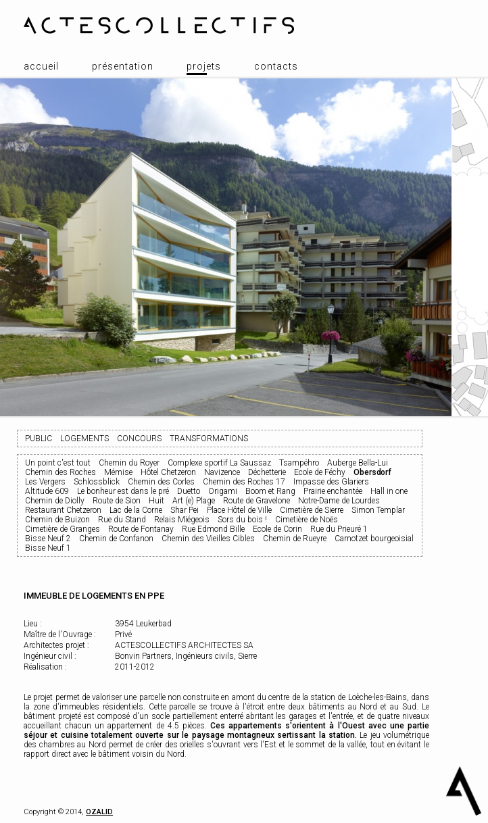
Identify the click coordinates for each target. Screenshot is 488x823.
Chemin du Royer (129, 463)
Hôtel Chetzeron (168, 472)
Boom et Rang (270, 491)
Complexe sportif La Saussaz (219, 463)
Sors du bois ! (242, 519)
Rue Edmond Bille (213, 529)
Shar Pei (184, 510)
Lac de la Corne (135, 510)
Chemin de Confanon (116, 538)
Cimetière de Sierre (311, 510)
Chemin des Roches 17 (244, 482)
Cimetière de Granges (62, 529)
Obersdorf (372, 472)
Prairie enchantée (332, 491)
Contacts (276, 66)
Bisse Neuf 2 (48, 538)
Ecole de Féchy (319, 472)
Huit (156, 500)
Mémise (118, 472)
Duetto (188, 491)
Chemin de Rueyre (294, 538)
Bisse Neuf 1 (48, 548)
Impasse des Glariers (331, 482)
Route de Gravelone (256, 500)
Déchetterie (267, 472)
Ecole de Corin (277, 529)
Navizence (222, 472)
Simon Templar (378, 510)
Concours (139, 438)
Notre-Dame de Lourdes (339, 500)
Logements (84, 438)
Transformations (209, 438)
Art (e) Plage (193, 500)
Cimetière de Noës (306, 519)
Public (38, 438)
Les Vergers (45, 482)
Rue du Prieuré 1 (339, 529)
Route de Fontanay (141, 529)
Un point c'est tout (58, 463)
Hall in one (389, 491)
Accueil (41, 66)
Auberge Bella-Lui (357, 463)
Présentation (122, 66)
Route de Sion (117, 500)
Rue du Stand (122, 519)
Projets (204, 66)
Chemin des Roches (60, 472)
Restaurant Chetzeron (63, 510)
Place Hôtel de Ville (239, 510)
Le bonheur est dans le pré (123, 491)
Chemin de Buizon (57, 519)
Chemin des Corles (161, 482)
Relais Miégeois (182, 519)
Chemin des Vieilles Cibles (208, 538)
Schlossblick (97, 482)
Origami (222, 491)
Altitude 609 (47, 491)
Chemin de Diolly (54, 500)
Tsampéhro (299, 463)
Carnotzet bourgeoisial (374, 538)
